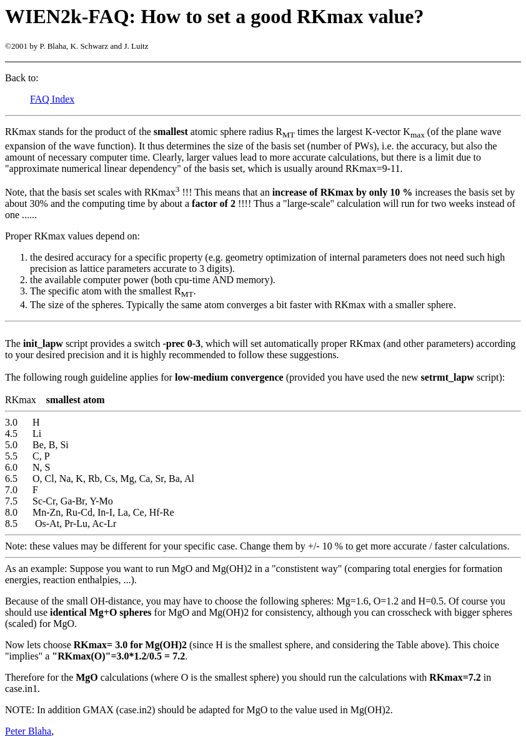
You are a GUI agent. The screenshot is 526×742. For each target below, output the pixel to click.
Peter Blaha (28, 731)
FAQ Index (52, 99)
